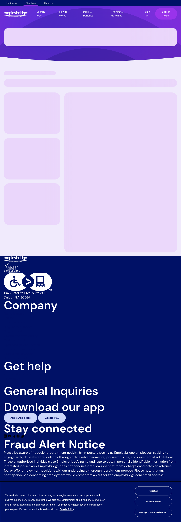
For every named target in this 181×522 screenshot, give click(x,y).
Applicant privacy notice (22, 345)
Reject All (153, 491)
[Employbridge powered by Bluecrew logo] (16, 259)
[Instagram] (22, 436)
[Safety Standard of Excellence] (12, 267)
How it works (63, 13)
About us (48, 3)
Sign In (147, 13)
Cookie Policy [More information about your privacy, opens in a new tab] (67, 509)
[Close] (175, 501)
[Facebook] (19, 436)
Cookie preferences (18, 354)
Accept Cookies (153, 501)
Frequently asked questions (24, 374)
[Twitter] (14, 436)
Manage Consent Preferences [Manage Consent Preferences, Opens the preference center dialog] (153, 512)
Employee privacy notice (22, 349)
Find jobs (31, 3)
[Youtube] (10, 436)
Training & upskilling (117, 13)
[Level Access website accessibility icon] (90, 282)
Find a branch (14, 383)
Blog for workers (16, 331)
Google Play (52, 417)
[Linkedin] (6, 436)
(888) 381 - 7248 (16, 399)
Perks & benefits (88, 13)
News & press (14, 313)
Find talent (11, 3)
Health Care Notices (19, 358)
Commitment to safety (21, 336)
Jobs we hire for (15, 322)
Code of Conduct (16, 340)
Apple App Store (20, 417)
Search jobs (41, 13)
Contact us (12, 379)
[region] (90, 501)
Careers (9, 318)
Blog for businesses (18, 327)
